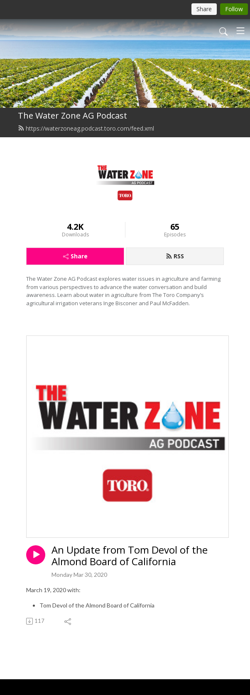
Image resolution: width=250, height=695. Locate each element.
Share (75, 256)
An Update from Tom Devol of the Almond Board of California (129, 556)
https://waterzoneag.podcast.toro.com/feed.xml (86, 128)
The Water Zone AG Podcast (72, 115)
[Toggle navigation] (240, 31)
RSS (175, 256)
